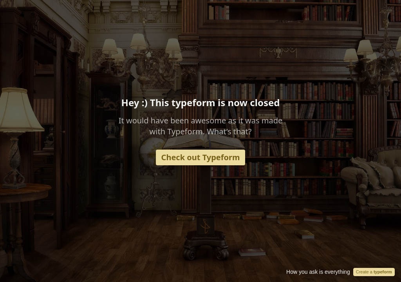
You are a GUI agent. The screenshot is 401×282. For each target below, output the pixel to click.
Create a (374, 271)
